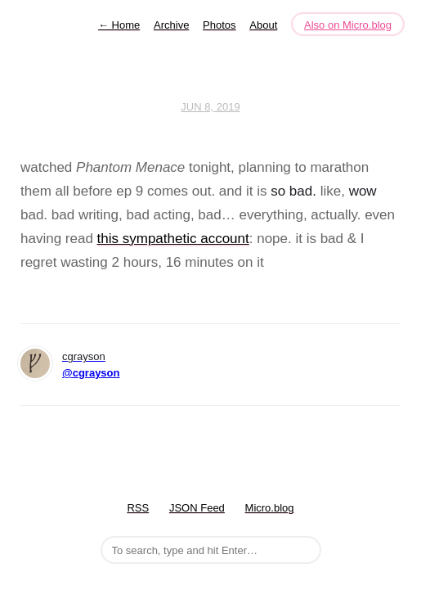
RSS (138, 508)
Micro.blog (269, 508)
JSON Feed (197, 508)
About (263, 25)
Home (119, 25)
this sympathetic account (173, 238)
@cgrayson (90, 373)
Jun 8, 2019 (210, 107)
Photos (219, 25)
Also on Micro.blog (348, 25)
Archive (171, 25)
